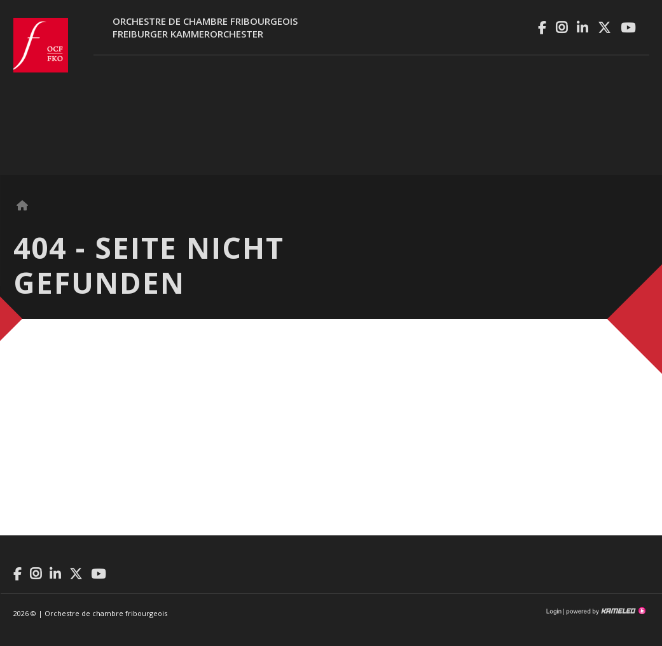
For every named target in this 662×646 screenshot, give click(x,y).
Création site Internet (604, 611)
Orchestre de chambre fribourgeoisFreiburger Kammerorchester (205, 27)
